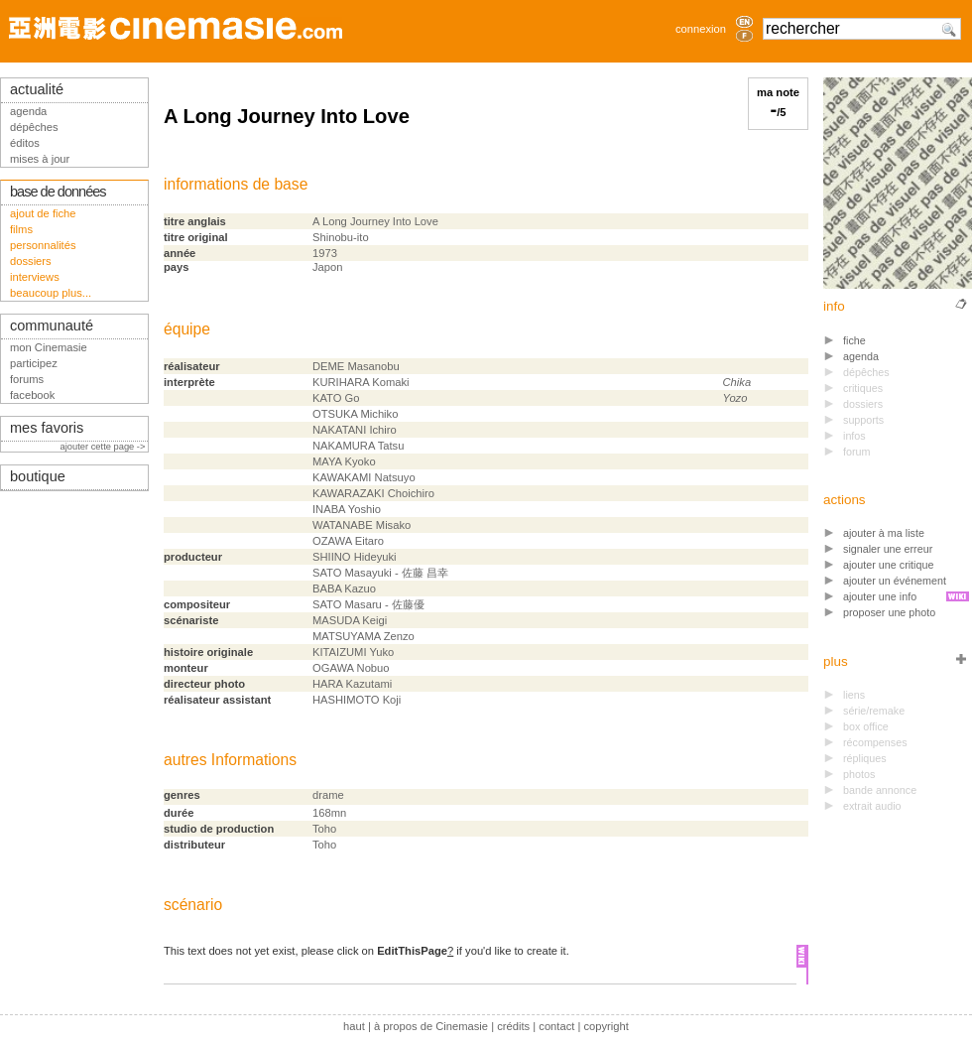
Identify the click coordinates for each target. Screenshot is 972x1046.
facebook (32, 395)
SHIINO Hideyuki (354, 557)
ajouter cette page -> (104, 447)
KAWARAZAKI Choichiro (373, 493)
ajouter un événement (894, 581)
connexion (700, 29)
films (21, 229)
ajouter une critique (888, 565)
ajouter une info (879, 596)
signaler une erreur (887, 549)
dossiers (31, 261)
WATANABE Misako (361, 525)
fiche (854, 340)
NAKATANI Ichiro (354, 430)
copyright (605, 1026)
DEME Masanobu (356, 366)
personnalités (43, 245)
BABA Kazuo (344, 588)
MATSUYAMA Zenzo (363, 636)
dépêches (34, 127)
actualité (36, 89)
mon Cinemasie (48, 347)
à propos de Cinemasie (431, 1026)
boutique (37, 476)
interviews (35, 277)
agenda (861, 356)
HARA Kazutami (352, 684)
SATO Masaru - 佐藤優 (368, 604)
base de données (58, 191)
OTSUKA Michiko (355, 414)
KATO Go (335, 398)
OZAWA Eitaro (348, 541)
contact (556, 1026)
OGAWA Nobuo (351, 668)
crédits (513, 1026)
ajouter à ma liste (883, 533)
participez (34, 363)
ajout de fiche (43, 213)
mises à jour (39, 159)
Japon (327, 267)
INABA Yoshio (346, 509)
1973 (324, 253)
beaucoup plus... (50, 293)
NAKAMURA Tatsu (358, 446)
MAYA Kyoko (344, 461)
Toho (324, 829)
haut (354, 1026)
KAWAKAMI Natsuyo (364, 477)
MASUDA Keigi (349, 620)
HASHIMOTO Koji (356, 700)
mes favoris (46, 428)
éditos (25, 143)
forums (27, 379)
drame (328, 795)
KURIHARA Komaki (361, 382)
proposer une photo (889, 612)
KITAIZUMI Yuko (353, 652)
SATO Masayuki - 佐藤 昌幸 (380, 573)
